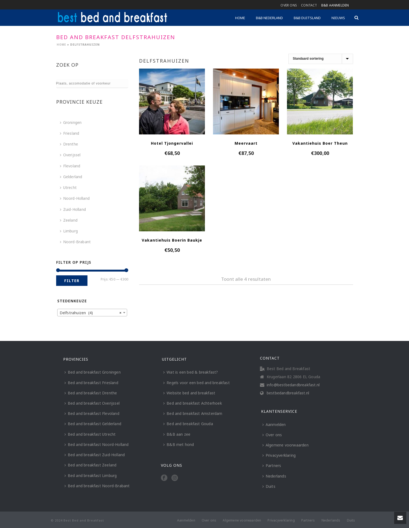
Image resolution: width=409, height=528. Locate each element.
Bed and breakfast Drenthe (91, 392)
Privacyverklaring (279, 455)
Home (240, 17)
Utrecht (68, 187)
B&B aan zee (176, 434)
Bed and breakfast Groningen (93, 372)
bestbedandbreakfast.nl (288, 393)
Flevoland (70, 165)
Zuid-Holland (73, 209)
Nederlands (274, 476)
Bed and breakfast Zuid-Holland (95, 454)
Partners (271, 465)
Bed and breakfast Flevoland (92, 413)
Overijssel (70, 154)
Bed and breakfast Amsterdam (192, 413)
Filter (71, 280)
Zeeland (68, 220)
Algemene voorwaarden (285, 445)
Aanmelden (274, 424)
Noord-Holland (75, 198)
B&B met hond (178, 444)
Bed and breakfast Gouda (188, 423)
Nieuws (338, 17)
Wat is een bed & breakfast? (190, 372)
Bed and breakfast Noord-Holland (97, 444)
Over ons (272, 434)
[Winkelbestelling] (320, 59)
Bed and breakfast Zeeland (91, 465)
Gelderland (71, 176)
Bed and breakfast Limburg (91, 475)
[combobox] (92, 312)
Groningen (71, 122)
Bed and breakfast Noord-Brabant (97, 485)
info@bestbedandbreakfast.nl (293, 385)
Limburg (69, 230)
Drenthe (69, 144)
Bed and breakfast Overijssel (92, 403)
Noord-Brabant (75, 241)
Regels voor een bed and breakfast (196, 382)
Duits (268, 486)
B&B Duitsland (307, 17)
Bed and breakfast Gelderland (93, 423)
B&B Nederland (269, 17)
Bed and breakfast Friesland (91, 382)
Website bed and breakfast (189, 392)
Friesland (69, 133)
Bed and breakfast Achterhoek (192, 403)
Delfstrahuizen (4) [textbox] (91, 313)
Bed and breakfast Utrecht (90, 434)
